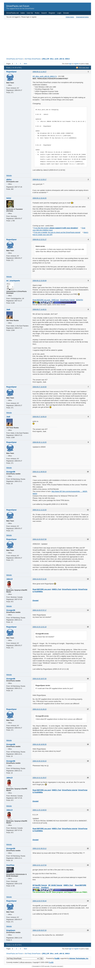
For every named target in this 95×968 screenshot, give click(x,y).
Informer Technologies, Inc (78, 958)
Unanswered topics (82, 17)
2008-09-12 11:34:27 (39, 72)
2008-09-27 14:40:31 (39, 309)
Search (44, 13)
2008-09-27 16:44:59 (39, 387)
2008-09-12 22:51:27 (39, 239)
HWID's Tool (56, 589)
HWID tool (55, 300)
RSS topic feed (84, 67)
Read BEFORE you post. (42, 300)
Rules (37, 13)
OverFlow (10, 865)
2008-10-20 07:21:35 (39, 579)
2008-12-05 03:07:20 (39, 930)
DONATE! (79, 300)
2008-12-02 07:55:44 (39, 901)
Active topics (70, 17)
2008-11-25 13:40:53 (39, 810)
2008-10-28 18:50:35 (39, 744)
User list (30, 13)
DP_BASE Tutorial (55, 885)
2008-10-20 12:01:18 (39, 627)
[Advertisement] (38, 37)
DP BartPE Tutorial (40, 885)
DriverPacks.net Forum (17, 6)
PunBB (56, 958)
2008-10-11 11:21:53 (39, 510)
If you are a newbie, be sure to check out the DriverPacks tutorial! (57, 232)
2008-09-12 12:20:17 (39, 179)
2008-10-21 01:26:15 (39, 709)
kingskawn (10, 930)
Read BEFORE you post (42, 589)
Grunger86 (10, 472)
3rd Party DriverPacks (32, 59)
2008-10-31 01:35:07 (39, 778)
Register (52, 13)
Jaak (8, 309)
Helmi (8, 198)
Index (23, 13)
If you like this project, (56, 228)
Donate (66, 13)
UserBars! (45, 887)
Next (25, 64)
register (76, 64)
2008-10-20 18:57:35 (39, 679)
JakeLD (9, 579)
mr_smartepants (13, 281)
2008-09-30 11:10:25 (39, 442)
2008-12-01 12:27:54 (39, 865)
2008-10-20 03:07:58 (39, 539)
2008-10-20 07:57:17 (39, 610)
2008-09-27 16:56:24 (39, 417)
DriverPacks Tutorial (67, 300)
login (70, 64)
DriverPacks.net (12, 13)
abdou (9, 180)
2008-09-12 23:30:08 (39, 281)
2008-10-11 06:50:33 (39, 472)
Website (9, 175)
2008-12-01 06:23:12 (39, 848)
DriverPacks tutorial (69, 589)
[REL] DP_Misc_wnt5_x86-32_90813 (56, 59)
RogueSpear (11, 72)
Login (59, 13)
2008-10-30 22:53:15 (39, 761)
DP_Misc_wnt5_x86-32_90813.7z (45, 76)
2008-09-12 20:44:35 (39, 198)
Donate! (36, 600)
